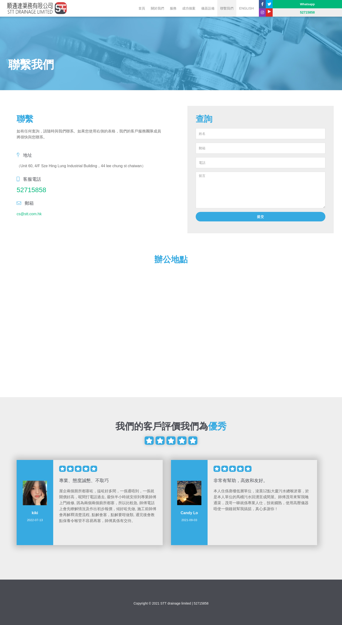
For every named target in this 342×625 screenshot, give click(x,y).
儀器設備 (207, 8)
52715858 (31, 190)
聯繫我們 (226, 8)
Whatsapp (307, 4)
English (246, 8)
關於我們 (157, 8)
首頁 (141, 8)
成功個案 (188, 8)
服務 (173, 8)
